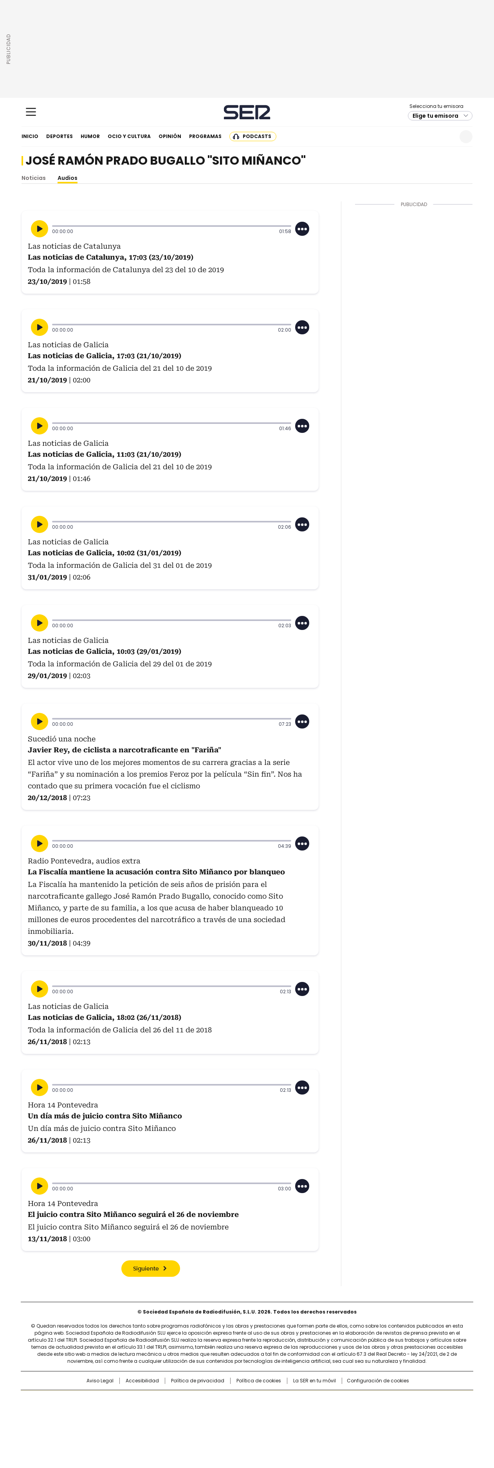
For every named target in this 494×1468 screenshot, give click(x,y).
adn (359, 1399)
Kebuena (385, 1412)
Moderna (191, 1423)
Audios (68, 178)
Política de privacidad (197, 1381)
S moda (295, 1423)
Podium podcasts (227, 1423)
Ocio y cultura (129, 136)
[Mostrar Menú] (31, 112)
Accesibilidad (142, 1381)
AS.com (333, 1399)
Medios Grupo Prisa (88, 1426)
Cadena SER (247, 112)
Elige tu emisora (435, 116)
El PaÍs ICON (261, 1423)
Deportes (59, 136)
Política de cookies (258, 1381)
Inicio (30, 136)
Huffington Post (166, 1412)
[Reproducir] (39, 228)
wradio (231, 1412)
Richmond (151, 1423)
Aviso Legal (100, 1381)
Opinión (170, 136)
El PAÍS (154, 1399)
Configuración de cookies (378, 1381)
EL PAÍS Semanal (319, 1412)
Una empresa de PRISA (88, 1407)
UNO (208, 1412)
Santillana (225, 1399)
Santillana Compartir (269, 1399)
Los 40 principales (189, 1399)
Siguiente (146, 1269)
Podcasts (257, 136)
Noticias (34, 178)
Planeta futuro (352, 1412)
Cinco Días (262, 1412)
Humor (90, 136)
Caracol (388, 1399)
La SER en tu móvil (314, 1381)
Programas (205, 136)
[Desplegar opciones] (302, 229)
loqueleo (329, 1423)
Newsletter (446, 136)
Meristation (368, 1423)
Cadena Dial (291, 1412)
